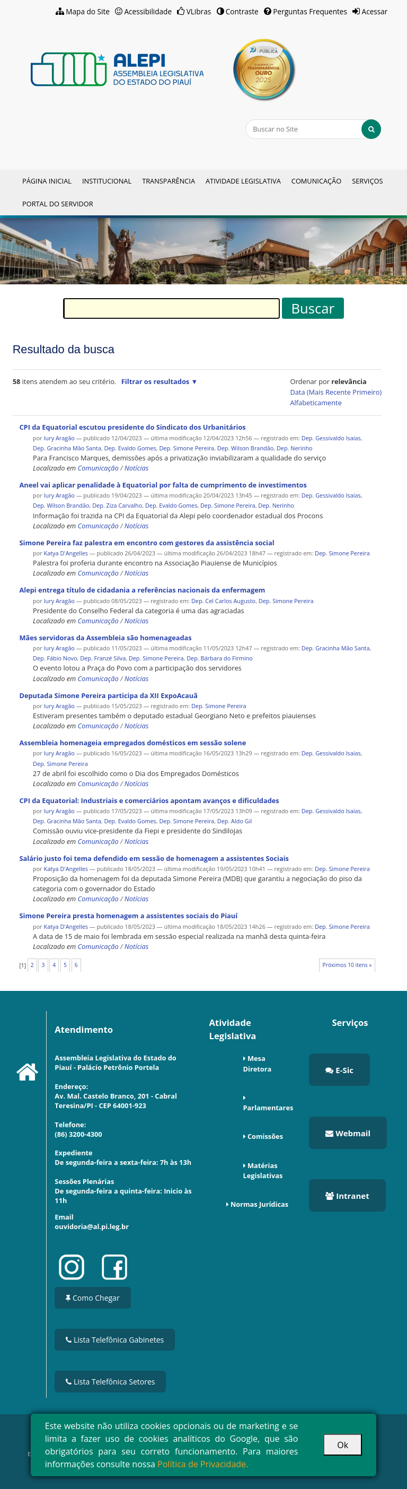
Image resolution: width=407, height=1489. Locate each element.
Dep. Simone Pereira (186, 448)
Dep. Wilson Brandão (245, 448)
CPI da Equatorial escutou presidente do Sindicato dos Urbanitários (132, 427)
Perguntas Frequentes (310, 11)
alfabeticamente (315, 402)
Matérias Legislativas (263, 1170)
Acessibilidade (148, 11)
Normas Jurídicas (259, 1204)
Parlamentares (268, 1107)
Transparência (168, 181)
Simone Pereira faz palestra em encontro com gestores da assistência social (146, 542)
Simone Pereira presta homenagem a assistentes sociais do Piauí (128, 915)
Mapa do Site (88, 11)
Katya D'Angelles (67, 553)
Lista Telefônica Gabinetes (115, 1340)
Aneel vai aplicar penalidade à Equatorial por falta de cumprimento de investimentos (162, 485)
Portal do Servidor (57, 203)
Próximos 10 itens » (347, 965)
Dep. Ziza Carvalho (117, 505)
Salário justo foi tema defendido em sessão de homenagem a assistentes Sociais (154, 858)
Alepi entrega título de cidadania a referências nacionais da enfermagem (142, 590)
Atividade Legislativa (243, 181)
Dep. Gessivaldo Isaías (331, 438)
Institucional (106, 181)
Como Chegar (92, 1298)
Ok (342, 1445)
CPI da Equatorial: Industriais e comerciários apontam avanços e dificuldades (149, 800)
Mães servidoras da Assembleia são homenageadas (105, 637)
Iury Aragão (59, 438)
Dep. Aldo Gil (234, 821)
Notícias (136, 468)
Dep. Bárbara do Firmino (220, 658)
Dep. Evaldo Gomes (130, 448)
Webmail (347, 1133)
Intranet (347, 1195)
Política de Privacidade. (202, 1464)
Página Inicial (47, 181)
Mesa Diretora (257, 1063)
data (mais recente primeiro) (336, 392)
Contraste (242, 11)
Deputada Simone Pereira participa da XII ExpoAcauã (108, 695)
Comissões (265, 1136)
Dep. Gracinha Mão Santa (67, 448)
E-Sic (339, 1070)
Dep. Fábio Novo (55, 658)
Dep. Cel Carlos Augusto (223, 601)
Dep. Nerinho (295, 448)
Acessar (375, 11)
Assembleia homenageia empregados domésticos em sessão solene (132, 742)
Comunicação (316, 181)
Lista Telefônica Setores (110, 1382)
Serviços (367, 181)
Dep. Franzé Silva (103, 658)
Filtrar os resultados (155, 381)
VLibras (199, 11)
